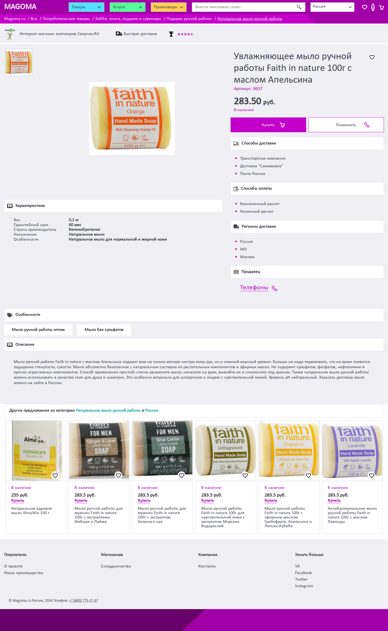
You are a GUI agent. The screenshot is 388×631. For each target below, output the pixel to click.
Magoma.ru (14, 19)
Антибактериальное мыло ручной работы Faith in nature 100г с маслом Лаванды (352, 515)
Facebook (303, 573)
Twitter (301, 579)
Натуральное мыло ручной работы (249, 19)
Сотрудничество (116, 566)
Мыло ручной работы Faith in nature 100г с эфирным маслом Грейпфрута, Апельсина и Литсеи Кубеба (288, 517)
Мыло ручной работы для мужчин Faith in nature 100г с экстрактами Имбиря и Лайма (98, 515)
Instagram (304, 586)
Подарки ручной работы (189, 19)
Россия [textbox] (319, 6)
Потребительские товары (66, 19)
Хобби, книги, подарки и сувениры (128, 19)
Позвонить (346, 125)
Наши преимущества (23, 573)
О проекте (13, 566)
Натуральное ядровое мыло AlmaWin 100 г (31, 510)
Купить (268, 125)
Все (34, 19)
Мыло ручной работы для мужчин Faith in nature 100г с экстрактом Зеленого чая (162, 515)
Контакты (207, 566)
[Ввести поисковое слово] (242, 7)
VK (297, 566)
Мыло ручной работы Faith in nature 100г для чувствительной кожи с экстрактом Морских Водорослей (223, 517)
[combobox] (332, 7)
